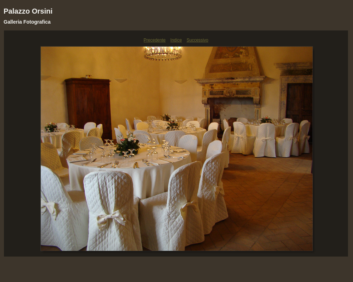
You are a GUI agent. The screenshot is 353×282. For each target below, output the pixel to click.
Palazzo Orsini (28, 11)
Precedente (155, 40)
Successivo (198, 40)
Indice (176, 40)
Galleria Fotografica (27, 22)
